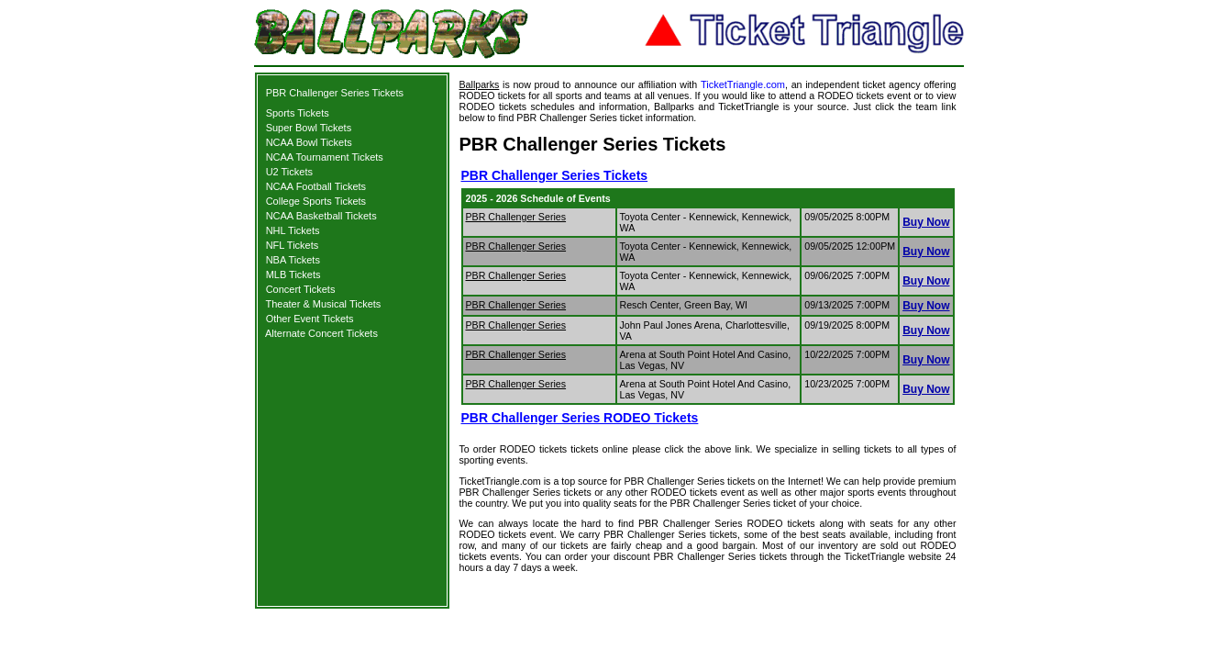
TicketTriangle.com (743, 84)
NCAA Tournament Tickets (324, 156)
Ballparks (479, 84)
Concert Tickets (301, 289)
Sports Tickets (297, 112)
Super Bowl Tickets (309, 127)
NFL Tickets (292, 245)
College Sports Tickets (316, 201)
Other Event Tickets (310, 318)
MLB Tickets (293, 274)
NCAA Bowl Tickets (309, 142)
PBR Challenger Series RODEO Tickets (580, 417)
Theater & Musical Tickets (323, 303)
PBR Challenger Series (516, 216)
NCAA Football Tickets (316, 186)
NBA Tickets (293, 259)
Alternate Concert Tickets (321, 333)
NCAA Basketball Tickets (321, 215)
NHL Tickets (293, 230)
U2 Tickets (289, 171)
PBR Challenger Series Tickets (335, 92)
